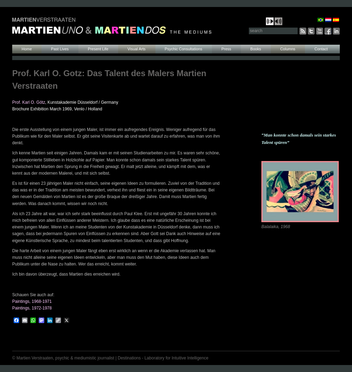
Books (255, 49)
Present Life (98, 49)
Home (27, 49)
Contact (321, 49)
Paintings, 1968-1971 (32, 301)
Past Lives (60, 49)
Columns (287, 49)
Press (226, 49)
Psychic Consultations (183, 49)
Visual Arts (137, 49)
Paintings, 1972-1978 (32, 308)
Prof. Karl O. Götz (28, 102)
